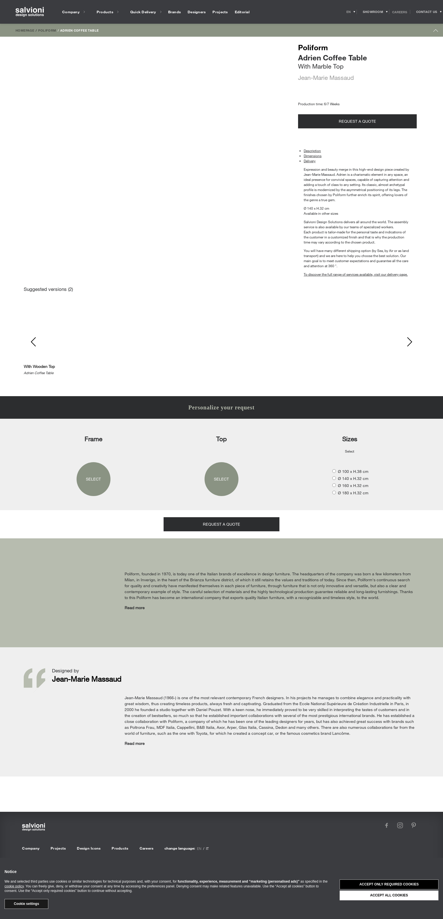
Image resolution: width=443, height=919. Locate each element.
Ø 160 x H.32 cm (353, 485)
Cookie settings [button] (26, 904)
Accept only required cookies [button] (389, 884)
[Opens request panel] (426, 12)
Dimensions (313, 155)
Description (312, 150)
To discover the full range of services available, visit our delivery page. (356, 274)
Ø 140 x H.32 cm (353, 478)
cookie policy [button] (14, 886)
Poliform (47, 30)
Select (93, 479)
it (207, 848)
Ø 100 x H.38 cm (353, 471)
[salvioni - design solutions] (30, 12)
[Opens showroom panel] (373, 12)
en (199, 848)
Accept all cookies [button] (389, 895)
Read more (135, 607)
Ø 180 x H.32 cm (353, 492)
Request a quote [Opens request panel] (357, 121)
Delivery (310, 161)
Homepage (25, 30)
